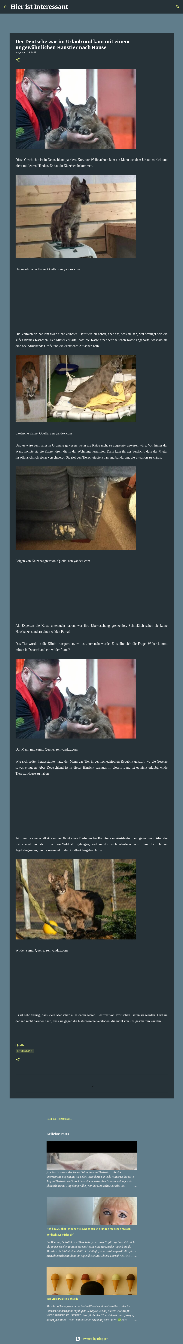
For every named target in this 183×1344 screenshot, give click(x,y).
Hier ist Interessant (39, 7)
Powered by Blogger (91, 1338)
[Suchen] (73, 6)
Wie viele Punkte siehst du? (63, 1298)
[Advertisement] (92, 298)
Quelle (20, 1045)
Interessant (24, 1051)
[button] (18, 60)
